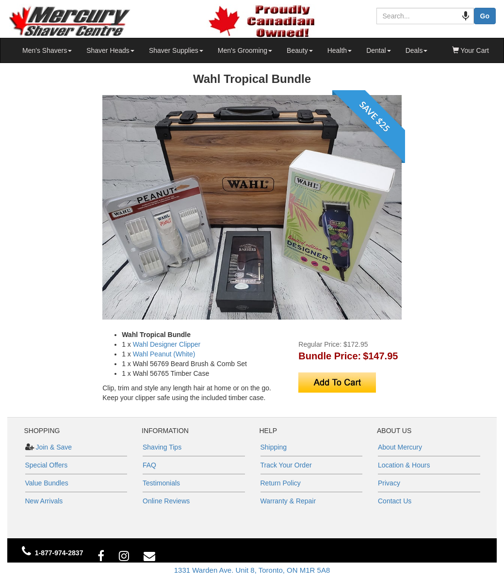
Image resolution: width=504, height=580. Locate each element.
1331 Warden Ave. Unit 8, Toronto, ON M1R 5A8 (252, 570)
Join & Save (53, 447)
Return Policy (280, 483)
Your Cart (470, 50)
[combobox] (420, 16)
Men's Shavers (47, 50)
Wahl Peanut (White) (164, 354)
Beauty (300, 50)
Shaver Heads (110, 50)
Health (339, 50)
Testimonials (161, 483)
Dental (378, 50)
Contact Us (394, 501)
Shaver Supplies (176, 50)
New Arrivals (44, 501)
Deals (417, 50)
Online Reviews (166, 501)
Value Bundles (46, 483)
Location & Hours (404, 465)
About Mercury (400, 447)
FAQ (149, 465)
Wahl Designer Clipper (167, 344)
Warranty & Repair (288, 501)
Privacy (389, 483)
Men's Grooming (245, 50)
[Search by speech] (456, 16)
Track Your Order (286, 465)
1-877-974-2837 (59, 553)
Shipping (273, 447)
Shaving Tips (162, 447)
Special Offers (46, 465)
